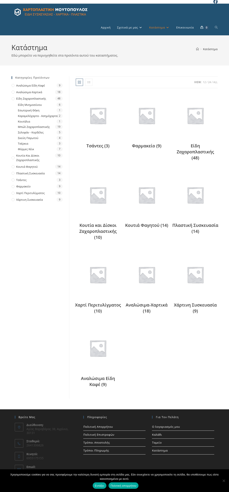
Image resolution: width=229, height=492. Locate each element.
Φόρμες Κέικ (26, 149)
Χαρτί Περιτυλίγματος (30, 193)
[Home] (197, 49)
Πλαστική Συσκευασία (30, 173)
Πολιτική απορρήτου (123, 485)
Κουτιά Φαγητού (27, 167)
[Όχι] (224, 481)
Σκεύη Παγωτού (28, 138)
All (215, 82)
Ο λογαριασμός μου (166, 427)
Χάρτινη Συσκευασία (29, 200)
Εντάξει (99, 485)
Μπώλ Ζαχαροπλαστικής (34, 127)
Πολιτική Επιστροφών (98, 435)
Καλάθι (157, 435)
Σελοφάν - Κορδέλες (31, 132)
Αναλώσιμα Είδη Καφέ (30, 85)
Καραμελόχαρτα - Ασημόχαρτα (38, 116)
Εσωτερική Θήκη (29, 110)
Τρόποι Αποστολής (96, 442)
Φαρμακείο (23, 186)
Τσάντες (21, 180)
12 (204, 82)
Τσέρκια (23, 143)
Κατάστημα (210, 49)
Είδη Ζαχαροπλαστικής (31, 98)
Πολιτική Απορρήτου (98, 427)
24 (209, 82)
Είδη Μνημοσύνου (30, 105)
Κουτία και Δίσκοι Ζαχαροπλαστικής (28, 158)
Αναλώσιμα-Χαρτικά (29, 92)
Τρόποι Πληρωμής (96, 450)
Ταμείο (157, 442)
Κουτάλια (24, 121)
